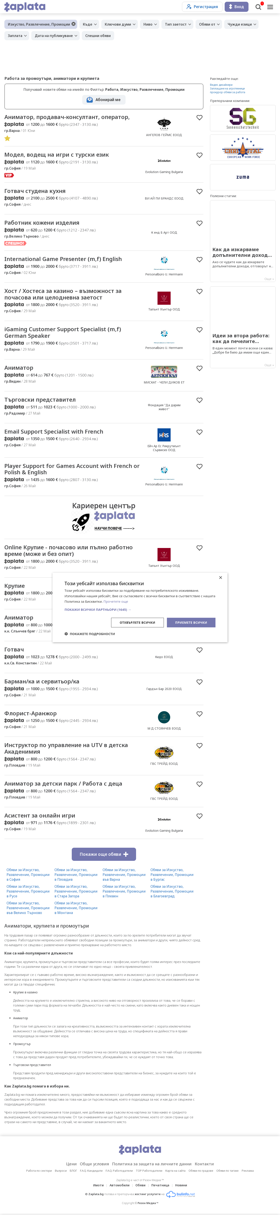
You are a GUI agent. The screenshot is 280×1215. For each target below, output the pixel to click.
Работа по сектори (39, 1172)
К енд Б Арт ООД (164, 233)
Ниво (148, 24)
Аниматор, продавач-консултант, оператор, (67, 117)
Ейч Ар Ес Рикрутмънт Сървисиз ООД (164, 448)
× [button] (220, 577)
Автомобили (120, 1186)
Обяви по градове (201, 1172)
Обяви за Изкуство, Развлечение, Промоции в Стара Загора (76, 892)
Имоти (98, 1186)
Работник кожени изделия (42, 223)
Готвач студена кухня (35, 191)
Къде (87, 24)
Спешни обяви (98, 35)
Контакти (204, 1165)
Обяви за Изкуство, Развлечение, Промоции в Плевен (124, 892)
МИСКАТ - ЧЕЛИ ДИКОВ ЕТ (164, 383)
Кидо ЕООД (164, 658)
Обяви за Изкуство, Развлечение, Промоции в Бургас (172, 876)
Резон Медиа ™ (148, 1204)
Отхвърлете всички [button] (137, 622)
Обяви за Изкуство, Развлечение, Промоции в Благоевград (172, 892)
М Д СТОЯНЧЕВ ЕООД (164, 729)
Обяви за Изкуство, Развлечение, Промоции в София (28, 876)
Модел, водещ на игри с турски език (57, 155)
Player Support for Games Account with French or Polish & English (72, 469)
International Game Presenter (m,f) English (63, 259)
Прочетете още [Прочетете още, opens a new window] (115, 601)
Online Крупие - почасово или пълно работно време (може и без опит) (69, 551)
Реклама (248, 1172)
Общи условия (94, 1165)
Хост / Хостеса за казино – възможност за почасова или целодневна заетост (63, 294)
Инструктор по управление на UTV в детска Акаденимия (67, 749)
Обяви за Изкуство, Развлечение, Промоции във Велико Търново (28, 909)
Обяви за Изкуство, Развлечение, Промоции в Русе (28, 892)
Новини (181, 1186)
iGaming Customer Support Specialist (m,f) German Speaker (62, 333)
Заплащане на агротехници (227, 88)
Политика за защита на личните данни (152, 1165)
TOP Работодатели (149, 1172)
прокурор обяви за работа (227, 92)
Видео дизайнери (221, 85)
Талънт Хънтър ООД (164, 310)
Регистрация (202, 6)
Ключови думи (118, 24)
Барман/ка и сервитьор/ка (42, 682)
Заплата (15, 35)
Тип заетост (176, 24)
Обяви (140, 1186)
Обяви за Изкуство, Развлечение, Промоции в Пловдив (76, 876)
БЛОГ (73, 1172)
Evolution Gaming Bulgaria (164, 172)
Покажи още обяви (104, 855)
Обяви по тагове (227, 1172)
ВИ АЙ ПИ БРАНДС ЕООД (164, 198)
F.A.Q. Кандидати (91, 1172)
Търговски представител (40, 400)
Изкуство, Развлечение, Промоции (39, 24)
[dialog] (140, 607)
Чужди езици (240, 24)
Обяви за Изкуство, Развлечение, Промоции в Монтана (76, 909)
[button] (140, 609)
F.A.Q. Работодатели (119, 1172)
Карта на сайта (175, 1172)
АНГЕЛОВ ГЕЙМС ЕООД (164, 135)
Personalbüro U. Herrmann (164, 274)
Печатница (160, 1186)
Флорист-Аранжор (30, 714)
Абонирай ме (108, 99)
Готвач (14, 650)
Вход (236, 6)
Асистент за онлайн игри (40, 817)
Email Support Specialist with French (53, 432)
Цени (71, 1165)
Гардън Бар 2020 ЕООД (164, 690)
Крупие (14, 586)
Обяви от (207, 24)
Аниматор (18, 368)
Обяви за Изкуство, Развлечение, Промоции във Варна (124, 876)
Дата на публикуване (54, 35)
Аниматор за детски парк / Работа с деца (63, 785)
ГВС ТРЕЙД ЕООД (164, 765)
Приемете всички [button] (191, 622)
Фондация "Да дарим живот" (164, 408)
